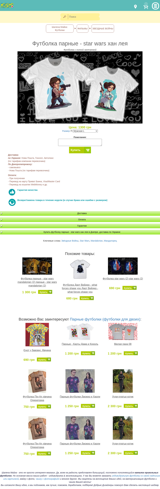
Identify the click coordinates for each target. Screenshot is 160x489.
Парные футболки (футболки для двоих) (105, 319)
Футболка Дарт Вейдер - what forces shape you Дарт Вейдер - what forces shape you (80, 288)
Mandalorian (97, 241)
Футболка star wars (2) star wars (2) (123, 278)
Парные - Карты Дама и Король (80, 344)
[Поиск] (85, 17)
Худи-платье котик (122, 396)
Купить (75, 150)
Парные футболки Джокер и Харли (80, 396)
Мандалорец (110, 241)
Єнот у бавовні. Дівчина (37, 350)
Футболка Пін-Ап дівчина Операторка (37, 398)
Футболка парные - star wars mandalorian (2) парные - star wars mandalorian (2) (37, 282)
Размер (67, 131)
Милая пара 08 (122, 344)
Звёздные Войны (70, 241)
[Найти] (64, 17)
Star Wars (85, 241)
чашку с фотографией (47, 479)
